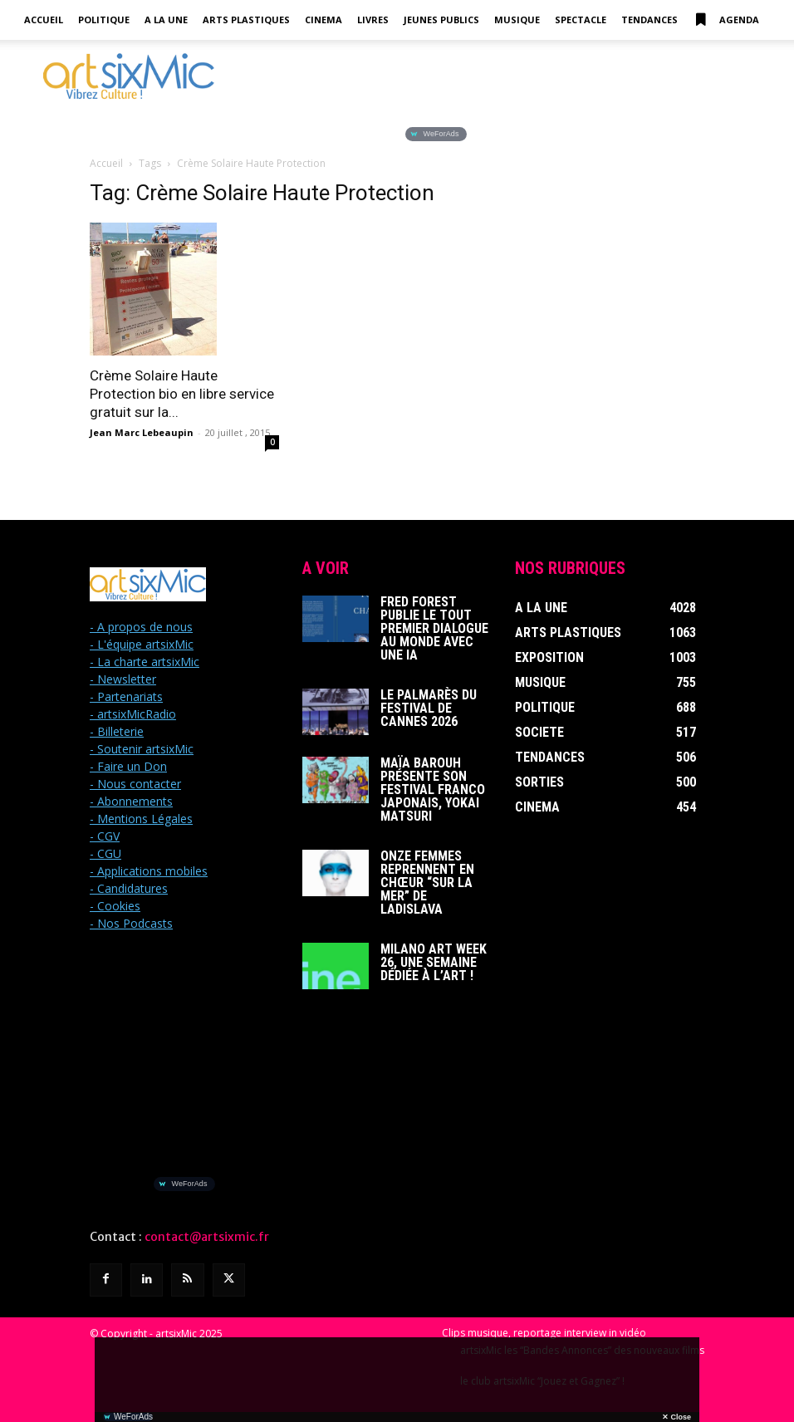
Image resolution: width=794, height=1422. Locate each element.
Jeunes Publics (441, 19)
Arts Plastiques (246, 19)
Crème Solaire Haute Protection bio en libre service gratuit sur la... (182, 393)
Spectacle (580, 19)
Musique (517, 19)
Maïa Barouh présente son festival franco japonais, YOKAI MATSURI (432, 789)
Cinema (323, 19)
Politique (104, 19)
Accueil (43, 19)
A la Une (166, 19)
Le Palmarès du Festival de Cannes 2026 (428, 708)
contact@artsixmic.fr (207, 1236)
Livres (373, 19)
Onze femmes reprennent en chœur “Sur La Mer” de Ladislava (427, 882)
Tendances (649, 19)
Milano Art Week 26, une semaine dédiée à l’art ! (433, 962)
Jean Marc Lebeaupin (142, 432)
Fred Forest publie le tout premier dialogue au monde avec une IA (434, 628)
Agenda (726, 20)
